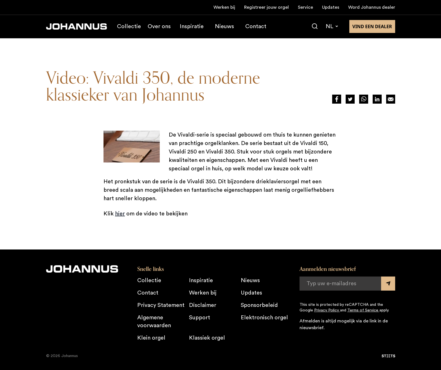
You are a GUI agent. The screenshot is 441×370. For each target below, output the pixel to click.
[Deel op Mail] (390, 99)
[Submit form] (388, 284)
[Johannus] (76, 26)
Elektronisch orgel (264, 317)
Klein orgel (151, 338)
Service (305, 7)
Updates (330, 7)
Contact (255, 26)
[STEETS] (388, 356)
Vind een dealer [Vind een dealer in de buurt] (372, 26)
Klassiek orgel (207, 338)
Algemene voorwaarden (154, 321)
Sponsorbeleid (259, 305)
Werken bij (224, 7)
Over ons (159, 26)
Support (199, 317)
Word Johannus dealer (371, 7)
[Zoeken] (315, 26)
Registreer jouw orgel (266, 7)
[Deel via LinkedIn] (377, 99)
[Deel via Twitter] (350, 99)
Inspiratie (192, 26)
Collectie (129, 26)
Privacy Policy (327, 310)
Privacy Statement (160, 305)
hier (120, 214)
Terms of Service (363, 310)
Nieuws (224, 26)
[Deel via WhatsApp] (363, 99)
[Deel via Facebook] (336, 99)
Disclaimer (202, 305)
